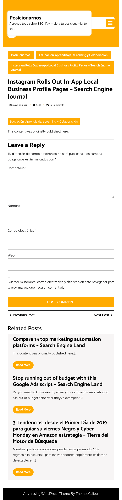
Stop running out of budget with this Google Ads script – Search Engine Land (57, 381)
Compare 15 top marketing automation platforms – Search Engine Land (57, 342)
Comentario (17, 168)
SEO (38, 105)
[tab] (110, 23)
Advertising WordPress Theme (47, 494)
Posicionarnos (25, 17)
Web (11, 255)
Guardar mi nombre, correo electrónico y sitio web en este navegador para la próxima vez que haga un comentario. (61, 284)
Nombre (15, 206)
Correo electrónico (22, 231)
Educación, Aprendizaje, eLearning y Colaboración (73, 55)
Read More (25, 366)
